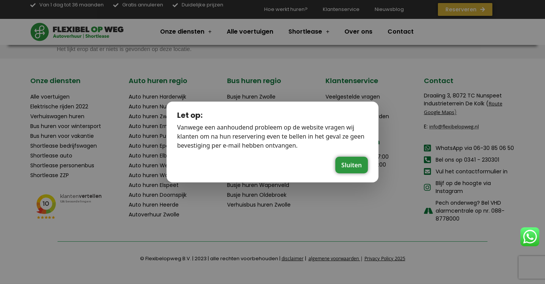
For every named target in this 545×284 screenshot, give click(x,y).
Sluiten (351, 165)
